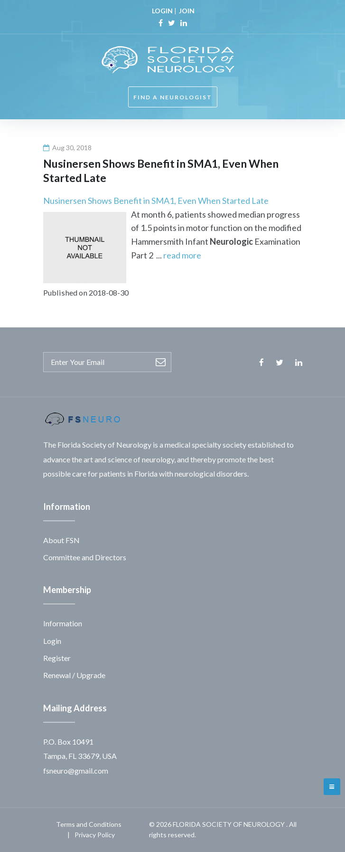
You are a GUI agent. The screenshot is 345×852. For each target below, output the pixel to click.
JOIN (187, 11)
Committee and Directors (84, 557)
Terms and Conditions (88, 824)
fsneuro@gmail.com (75, 770)
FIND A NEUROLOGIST (172, 97)
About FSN (61, 540)
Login (52, 640)
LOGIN (162, 11)
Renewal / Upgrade (74, 675)
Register (57, 657)
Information (62, 623)
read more (182, 255)
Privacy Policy (95, 835)
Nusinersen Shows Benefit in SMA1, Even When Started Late (156, 200)
